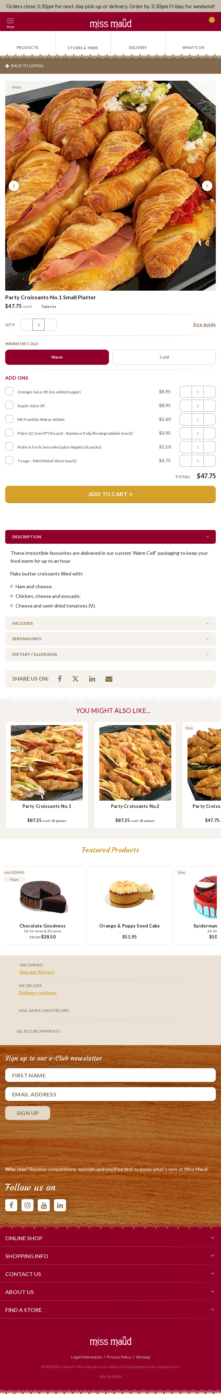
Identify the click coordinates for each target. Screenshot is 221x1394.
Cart (209, 23)
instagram (27, 1205)
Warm (57, 357)
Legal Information (86, 1357)
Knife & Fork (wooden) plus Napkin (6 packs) (59, 447)
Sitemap (143, 1357)
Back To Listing (27, 65)
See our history (37, 972)
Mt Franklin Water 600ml (40, 419)
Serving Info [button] (27, 638)
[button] (25, 21)
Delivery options (38, 992)
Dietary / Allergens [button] (34, 654)
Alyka (117, 1376)
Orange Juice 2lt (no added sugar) (49, 391)
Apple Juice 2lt (31, 405)
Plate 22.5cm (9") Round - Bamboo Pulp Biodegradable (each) (75, 433)
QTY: (10, 324)
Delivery (138, 47)
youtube (44, 1205)
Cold (164, 357)
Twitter (75, 678)
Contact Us (110, 1273)
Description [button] (26, 536)
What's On (193, 47)
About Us (110, 1291)
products (27, 47)
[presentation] (57, 1141)
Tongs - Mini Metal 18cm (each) (46, 460)
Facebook (60, 678)
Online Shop (110, 1237)
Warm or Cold (21, 343)
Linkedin (92, 678)
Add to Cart (108, 494)
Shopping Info (110, 1255)
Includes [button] (22, 623)
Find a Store (110, 1309)
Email (108, 678)
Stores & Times (83, 48)
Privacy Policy (119, 1357)
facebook (11, 1205)
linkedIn (60, 1205)
